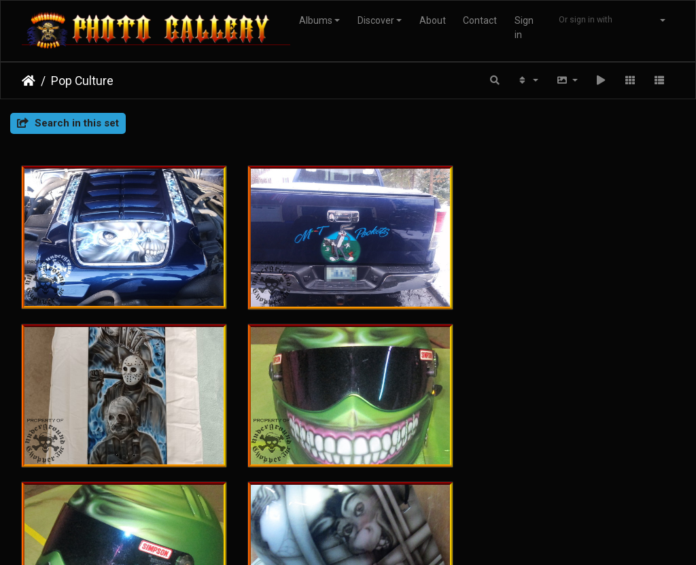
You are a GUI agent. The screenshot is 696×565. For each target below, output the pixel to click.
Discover (376, 20)
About (432, 20)
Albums (315, 20)
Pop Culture (82, 81)
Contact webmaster (392, 499)
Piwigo (329, 499)
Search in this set (68, 123)
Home (28, 81)
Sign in (524, 27)
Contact (480, 20)
